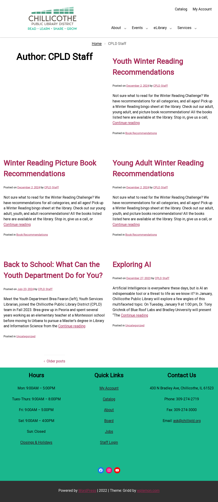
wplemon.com (148, 490)
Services (184, 28)
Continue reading (126, 123)
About (116, 28)
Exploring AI (132, 264)
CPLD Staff (160, 85)
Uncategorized (25, 336)
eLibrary (160, 28)
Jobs (109, 431)
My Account (202, 9)
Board (109, 421)
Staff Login (109, 442)
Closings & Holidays (36, 442)
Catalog (181, 9)
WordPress (87, 490)
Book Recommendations (141, 133)
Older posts (56, 361)
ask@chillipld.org (187, 421)
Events (137, 28)
